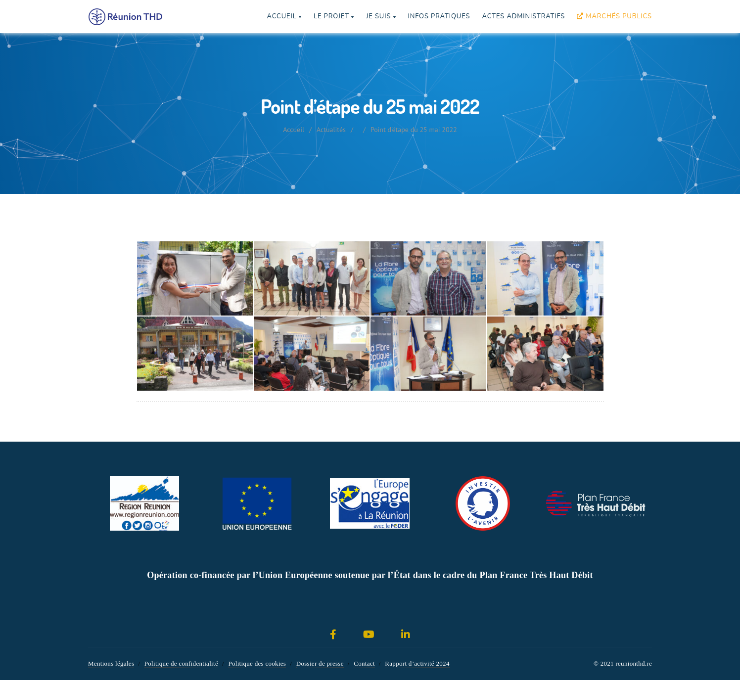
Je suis (381, 16)
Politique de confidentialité (181, 663)
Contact (364, 663)
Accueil (284, 16)
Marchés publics (614, 16)
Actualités (331, 129)
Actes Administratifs (523, 16)
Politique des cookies (257, 663)
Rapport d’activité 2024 (417, 663)
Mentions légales (111, 663)
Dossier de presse (320, 663)
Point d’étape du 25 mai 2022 (413, 129)
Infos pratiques (439, 16)
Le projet (334, 16)
